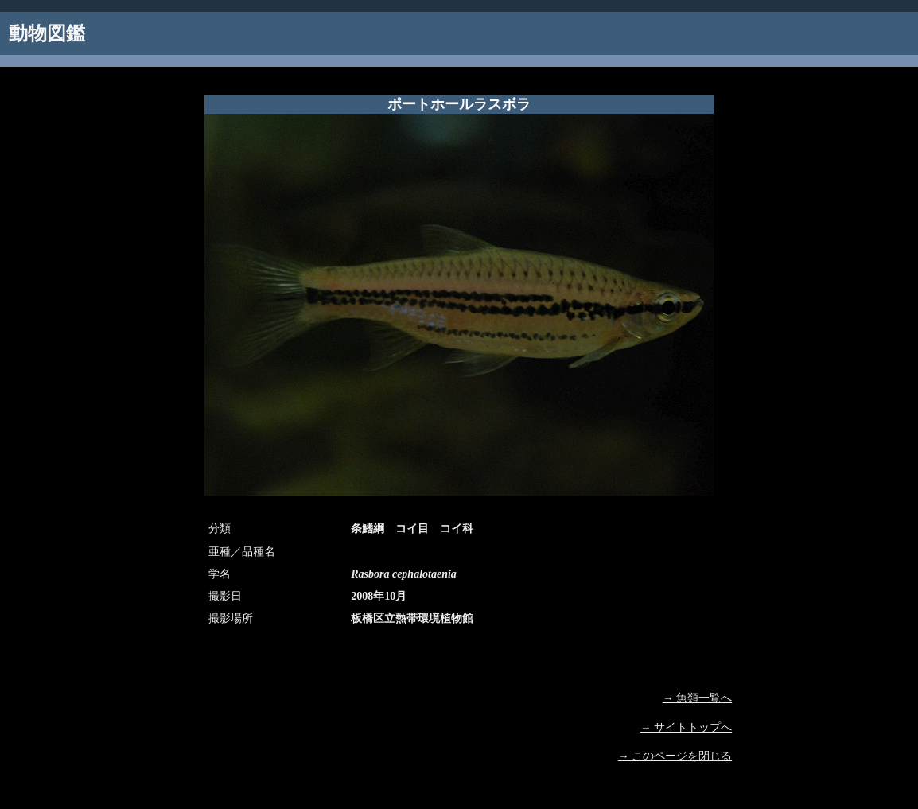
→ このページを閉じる (675, 756)
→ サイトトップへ (686, 727)
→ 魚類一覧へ (698, 698)
